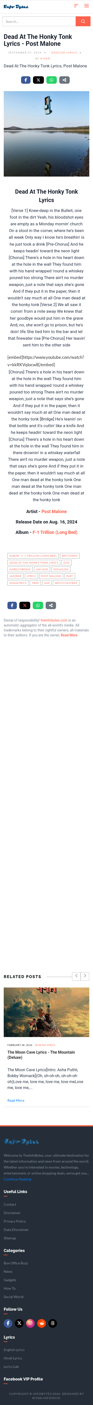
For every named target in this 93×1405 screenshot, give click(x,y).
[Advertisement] (46, 794)
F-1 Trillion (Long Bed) (54, 532)
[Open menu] (86, 5)
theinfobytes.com (53, 620)
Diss (66, 562)
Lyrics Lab (11, 1366)
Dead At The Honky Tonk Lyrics (33, 562)
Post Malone (53, 511)
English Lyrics (64, 52)
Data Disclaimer (16, 1229)
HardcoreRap (20, 569)
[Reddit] (41, 1323)
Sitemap (10, 1238)
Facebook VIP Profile (23, 1379)
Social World (14, 1297)
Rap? (69, 575)
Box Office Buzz (16, 1263)
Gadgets (10, 1280)
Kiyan (45, 58)
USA (47, 582)
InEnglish (61, 569)
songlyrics (18, 582)
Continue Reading (17, 1179)
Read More (69, 635)
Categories (14, 1250)
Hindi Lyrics (13, 1358)
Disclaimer (12, 1213)
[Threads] (52, 1323)
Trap (35, 582)
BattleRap (70, 555)
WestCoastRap (66, 582)
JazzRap (15, 575)
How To (10, 1288)
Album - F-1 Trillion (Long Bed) (33, 555)
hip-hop (42, 569)
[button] (76, 5)
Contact (10, 1204)
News (8, 1271)
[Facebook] (8, 1323)
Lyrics (31, 575)
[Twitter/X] (19, 1323)
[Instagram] (30, 1323)
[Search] (83, 21)
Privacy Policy (15, 1221)
